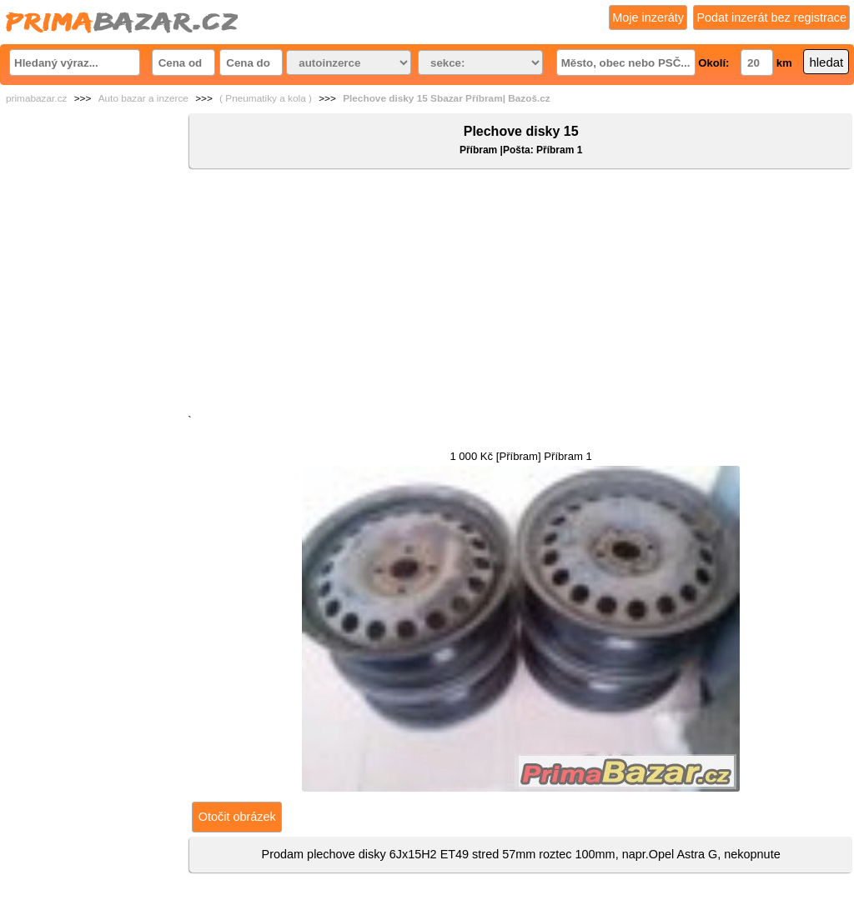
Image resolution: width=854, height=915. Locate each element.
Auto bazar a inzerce (143, 98)
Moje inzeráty (648, 17)
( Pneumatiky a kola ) (265, 98)
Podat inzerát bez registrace (771, 17)
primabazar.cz (36, 98)
